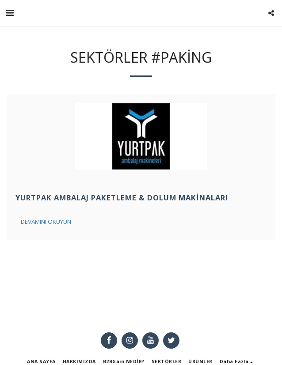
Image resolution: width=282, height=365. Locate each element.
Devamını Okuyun (46, 222)
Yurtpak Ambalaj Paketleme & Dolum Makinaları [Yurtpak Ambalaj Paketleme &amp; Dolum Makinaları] (121, 197)
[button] (9, 13)
